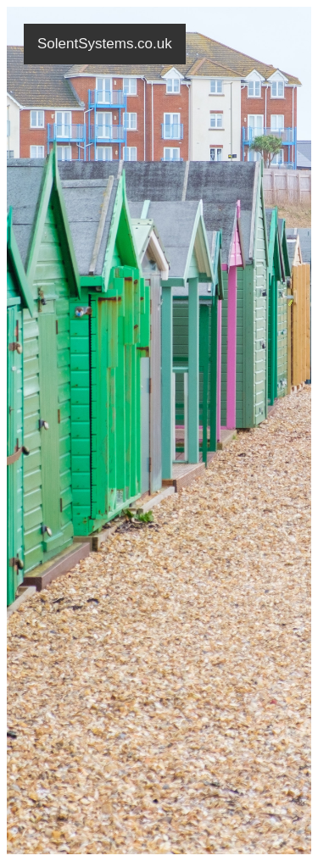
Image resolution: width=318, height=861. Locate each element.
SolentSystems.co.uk (104, 44)
